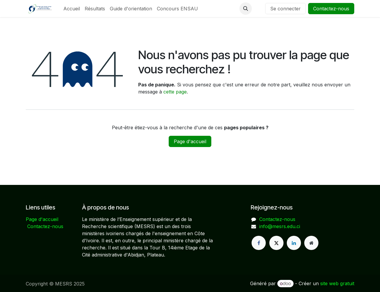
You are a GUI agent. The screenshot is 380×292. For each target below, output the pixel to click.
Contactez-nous (331, 9)
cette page (175, 92)
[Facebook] (259, 243)
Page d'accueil (190, 141)
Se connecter (285, 9)
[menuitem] (71, 8)
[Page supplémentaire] (311, 243)
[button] (245, 8)
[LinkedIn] (294, 243)
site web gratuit (337, 283)
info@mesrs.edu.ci (279, 226)
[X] (276, 243)
